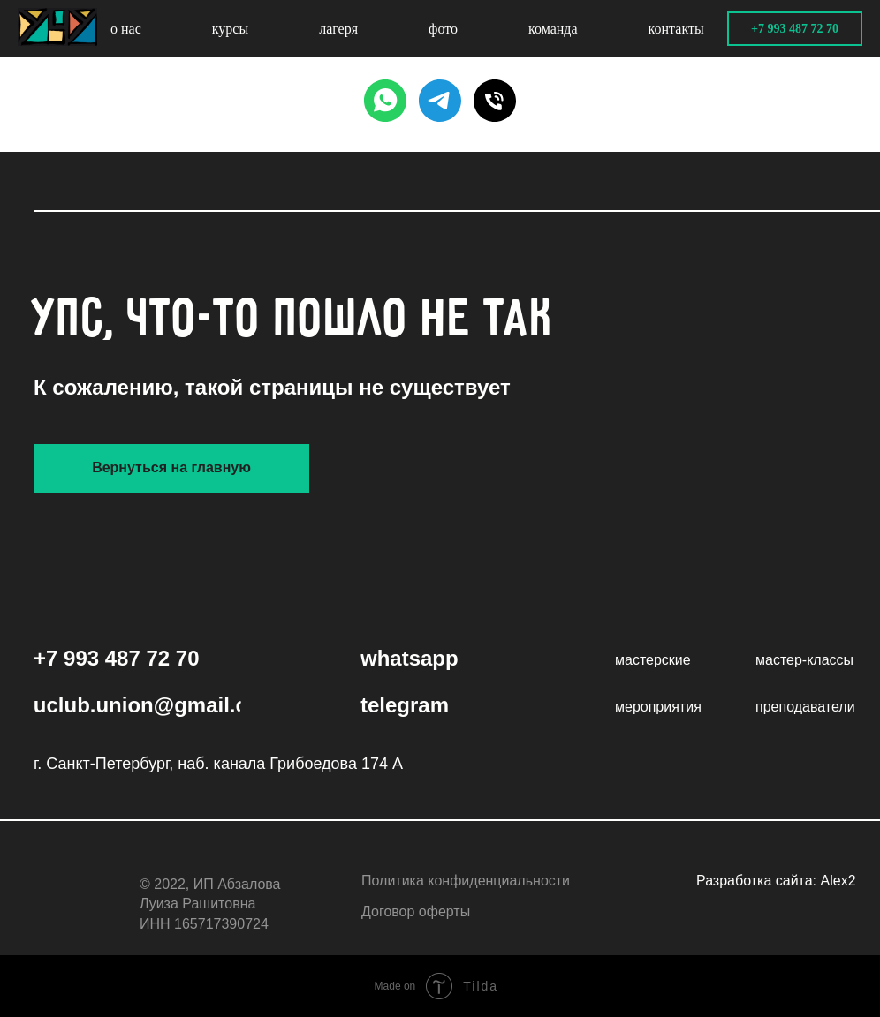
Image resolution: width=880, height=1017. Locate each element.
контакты (676, 28)
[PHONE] (495, 100)
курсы (230, 28)
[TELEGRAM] (440, 100)
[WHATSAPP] (385, 100)
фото (443, 28)
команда (553, 28)
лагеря (338, 28)
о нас (125, 28)
